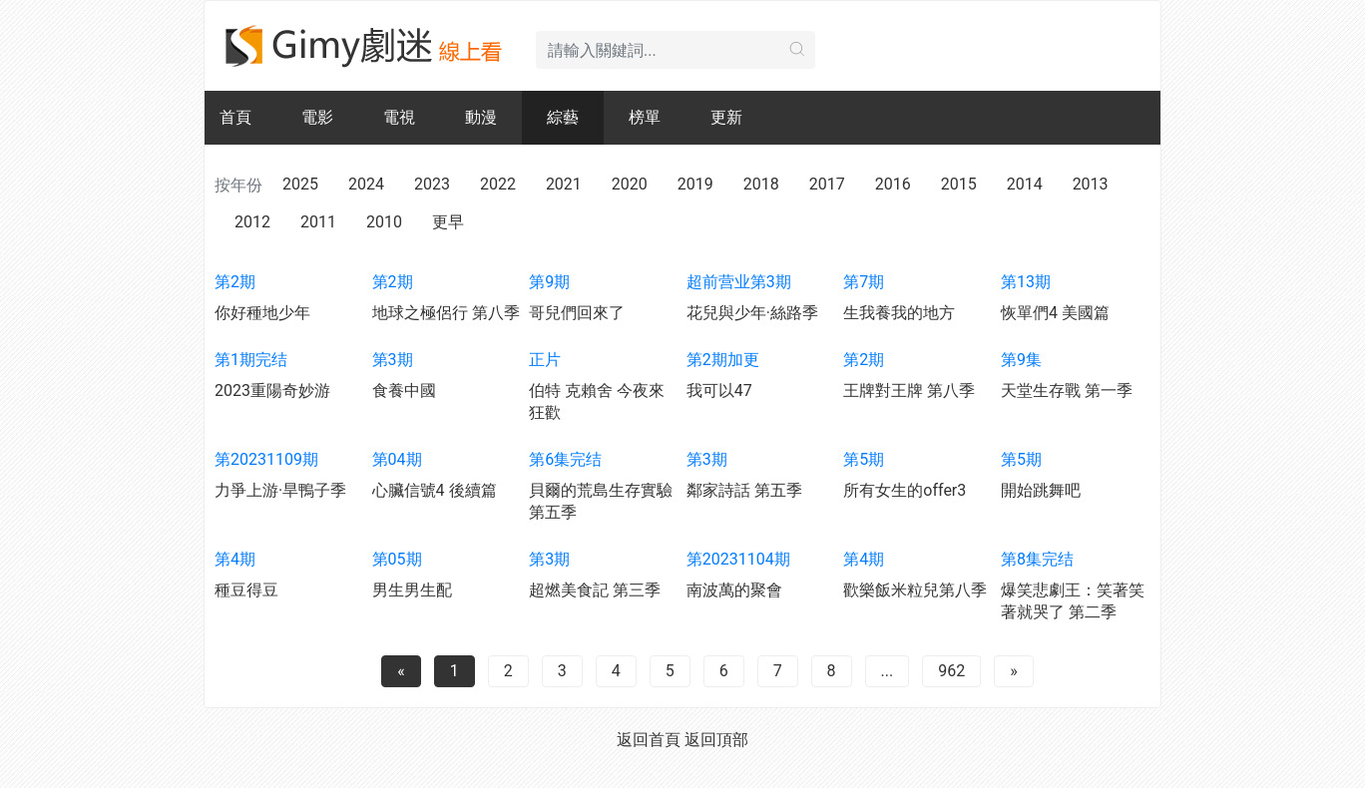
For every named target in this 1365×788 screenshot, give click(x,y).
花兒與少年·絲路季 (752, 312)
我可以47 (719, 390)
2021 (564, 184)
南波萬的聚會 (734, 590)
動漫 (481, 117)
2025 (300, 184)
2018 (761, 184)
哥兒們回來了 (577, 312)
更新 (726, 117)
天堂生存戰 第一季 (1067, 390)
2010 (384, 221)
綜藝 (563, 117)
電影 (317, 117)
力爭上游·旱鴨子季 (280, 490)
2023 (432, 184)
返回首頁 (649, 739)
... (887, 670)
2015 (959, 184)
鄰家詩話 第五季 (744, 490)
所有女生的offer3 (904, 490)
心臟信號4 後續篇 (434, 490)
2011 (318, 221)
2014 (1025, 184)
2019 (695, 184)
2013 (1091, 184)
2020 (630, 184)
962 (951, 670)
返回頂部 (716, 739)
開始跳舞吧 (1041, 490)
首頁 (235, 117)
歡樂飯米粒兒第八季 (915, 590)
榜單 (645, 117)
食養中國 (404, 390)
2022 (498, 184)
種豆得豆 (246, 590)
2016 (893, 184)
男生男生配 (412, 590)
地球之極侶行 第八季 (446, 312)
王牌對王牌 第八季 (909, 390)
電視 (399, 117)
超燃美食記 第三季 (595, 590)
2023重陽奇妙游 (272, 390)
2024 (366, 184)
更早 (448, 221)
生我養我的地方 (899, 312)
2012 (252, 221)
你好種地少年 (262, 312)
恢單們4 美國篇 (1055, 312)
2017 (827, 184)
